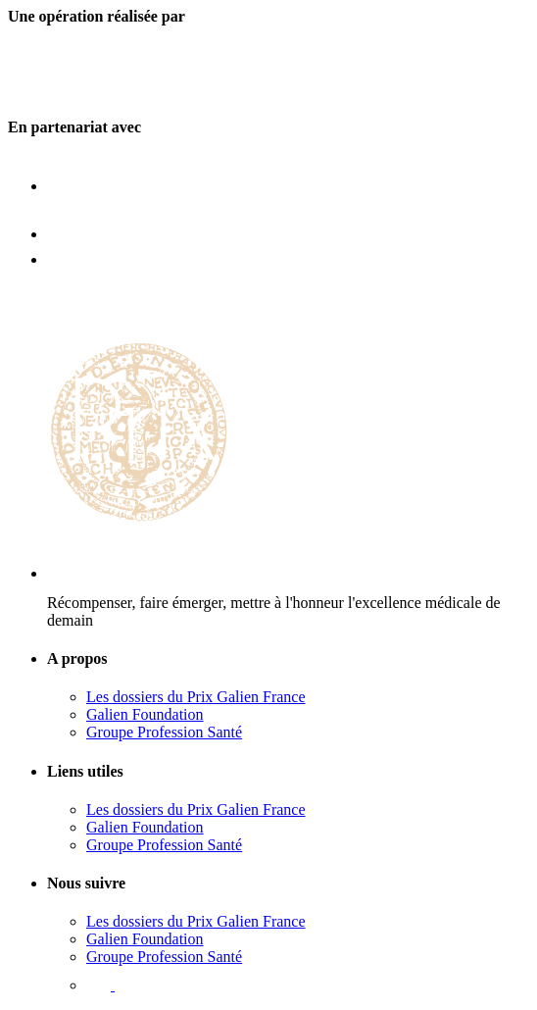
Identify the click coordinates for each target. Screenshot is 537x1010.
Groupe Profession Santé (164, 732)
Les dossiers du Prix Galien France (196, 696)
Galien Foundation (145, 714)
